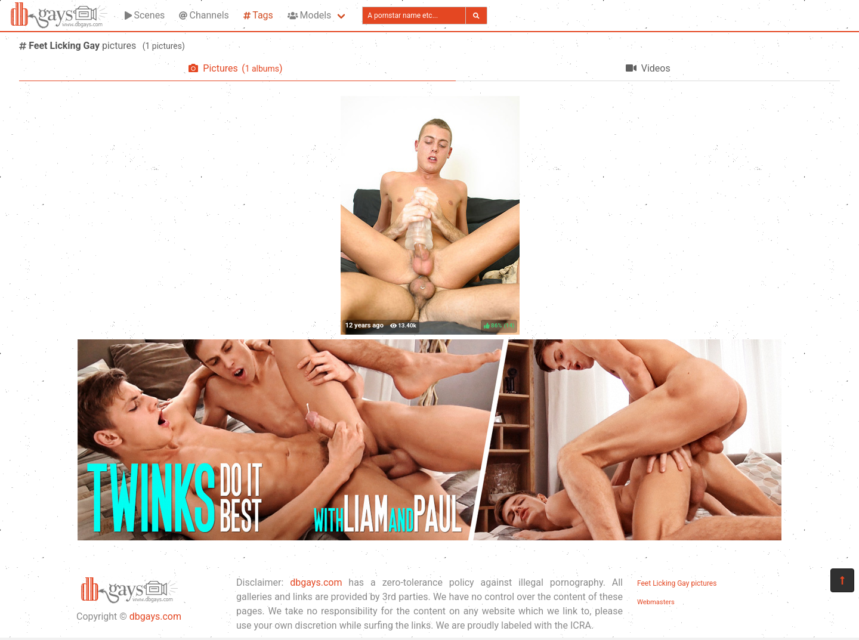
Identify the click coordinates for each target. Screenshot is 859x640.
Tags (258, 15)
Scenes (145, 15)
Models (309, 15)
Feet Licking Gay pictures (676, 583)
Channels (203, 15)
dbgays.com (155, 616)
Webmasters (656, 602)
